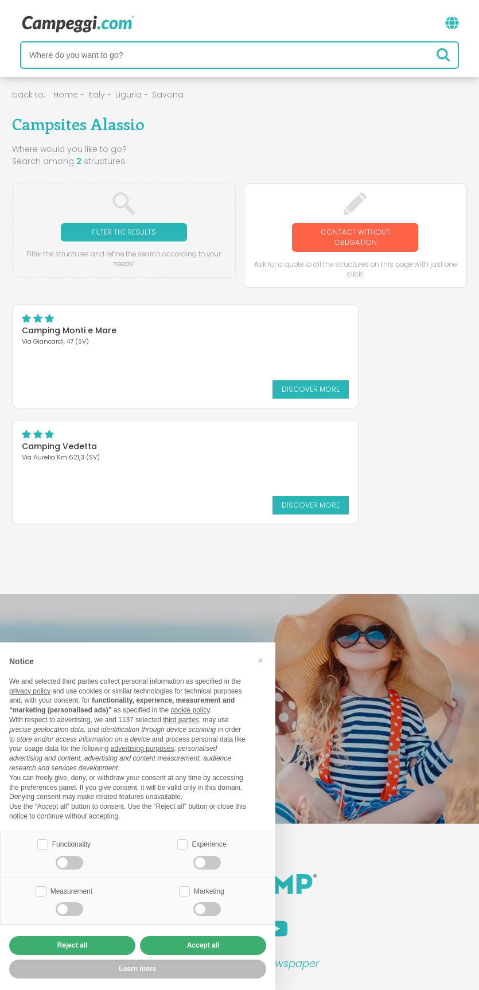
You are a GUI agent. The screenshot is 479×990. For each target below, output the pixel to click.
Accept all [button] (203, 945)
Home (65, 94)
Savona (168, 94)
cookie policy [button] (189, 710)
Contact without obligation (355, 237)
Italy (96, 94)
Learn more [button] (137, 969)
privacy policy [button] (29, 691)
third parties (181, 720)
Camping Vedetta (214, 330)
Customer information (281, 914)
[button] (260, 661)
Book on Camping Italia (329, 895)
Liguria (128, 94)
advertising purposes (142, 749)
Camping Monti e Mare (69, 330)
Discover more (108, 389)
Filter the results (124, 232)
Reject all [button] (72, 945)
